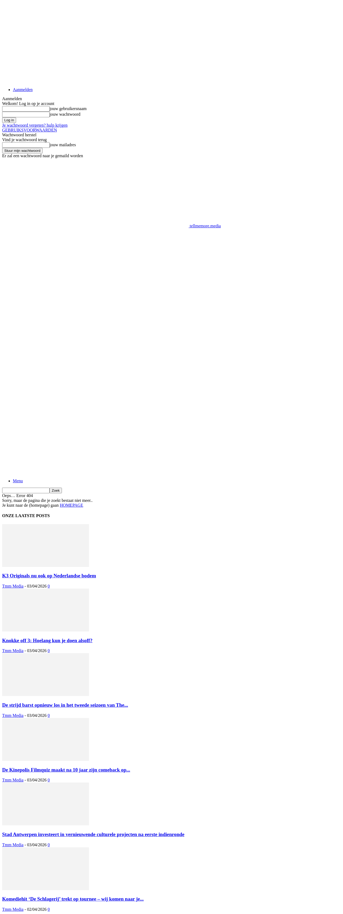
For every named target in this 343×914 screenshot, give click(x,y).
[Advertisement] (99, 240)
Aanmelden (23, 89)
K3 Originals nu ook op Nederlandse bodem (49, 575)
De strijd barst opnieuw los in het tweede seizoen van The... (65, 705)
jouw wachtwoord (65, 114)
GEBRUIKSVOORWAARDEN (29, 130)
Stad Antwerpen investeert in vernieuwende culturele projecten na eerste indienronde (93, 834)
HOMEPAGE (71, 505)
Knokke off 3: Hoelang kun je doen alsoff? (47, 640)
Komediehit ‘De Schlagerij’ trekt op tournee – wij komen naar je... (73, 899)
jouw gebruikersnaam (68, 108)
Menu (18, 481)
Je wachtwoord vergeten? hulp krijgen (35, 125)
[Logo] (95, 401)
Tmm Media (13, 586)
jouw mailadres (63, 144)
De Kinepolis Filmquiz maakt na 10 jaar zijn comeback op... (66, 770)
